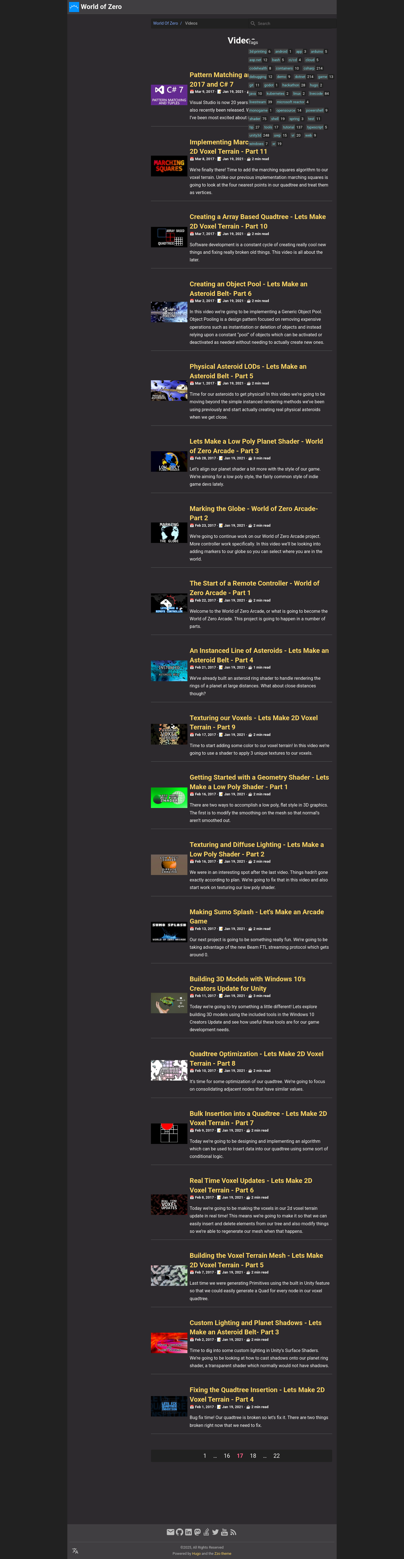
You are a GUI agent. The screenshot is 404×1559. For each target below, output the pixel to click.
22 (188, 1509)
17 (151, 1509)
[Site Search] (292, 23)
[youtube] (224, 1534)
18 (165, 1509)
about (309, 7)
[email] (170, 1534)
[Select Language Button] (75, 1551)
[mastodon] (197, 1534)
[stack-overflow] (206, 1534)
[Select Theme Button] (294, 7)
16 (139, 1509)
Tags (249, 42)
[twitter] (215, 1534)
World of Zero (86, 23)
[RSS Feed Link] (233, 1534)
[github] (179, 1534)
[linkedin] (188, 1534)
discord (326, 7)
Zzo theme (222, 1553)
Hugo (196, 1553)
